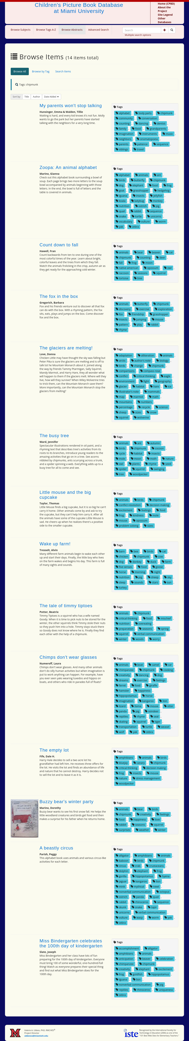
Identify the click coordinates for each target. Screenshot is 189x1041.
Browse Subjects (20, 29)
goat (120, 190)
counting (123, 123)
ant (157, 175)
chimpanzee (125, 670)
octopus (162, 891)
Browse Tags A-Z (46, 29)
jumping (139, 319)
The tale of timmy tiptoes (65, 605)
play (138, 324)
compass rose (150, 371)
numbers (145, 402)
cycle (120, 453)
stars (153, 582)
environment (125, 381)
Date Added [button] (50, 96)
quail (120, 211)
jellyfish (156, 195)
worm (160, 221)
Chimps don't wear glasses (68, 657)
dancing (141, 123)
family (121, 128)
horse (121, 572)
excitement (124, 510)
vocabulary (124, 221)
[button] (164, 30)
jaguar (121, 881)
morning (138, 572)
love (156, 819)
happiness (142, 690)
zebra (134, 226)
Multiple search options (138, 35)
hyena (164, 876)
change (137, 365)
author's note (141, 360)
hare (154, 386)
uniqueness (164, 990)
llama (136, 706)
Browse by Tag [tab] (40, 71)
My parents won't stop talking (70, 105)
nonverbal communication (133, 891)
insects (139, 195)
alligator (122, 855)
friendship (136, 314)
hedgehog (161, 190)
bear (138, 252)
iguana (121, 195)
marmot (136, 397)
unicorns (154, 216)
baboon (122, 860)
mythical (137, 886)
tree (138, 278)
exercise (142, 309)
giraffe (151, 685)
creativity (123, 675)
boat (138, 664)
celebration (164, 958)
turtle (137, 216)
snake (121, 216)
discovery (123, 309)
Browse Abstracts (72, 29)
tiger (156, 721)
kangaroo (146, 701)
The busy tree (54, 435)
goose (157, 567)
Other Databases (164, 20)
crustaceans (155, 866)
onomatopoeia (147, 139)
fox (119, 314)
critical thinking (144, 376)
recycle (144, 407)
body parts (143, 113)
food (136, 128)
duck (151, 561)
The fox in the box (58, 296)
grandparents (156, 128)
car (168, 664)
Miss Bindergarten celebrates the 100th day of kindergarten (70, 943)
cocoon (158, 448)
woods (138, 639)
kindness (136, 515)
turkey (121, 587)
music (168, 134)
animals (141, 175)
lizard (121, 706)
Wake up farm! (55, 543)
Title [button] (27, 96)
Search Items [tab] (63, 71)
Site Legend (165, 14)
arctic (121, 360)
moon (147, 262)
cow (159, 556)
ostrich (141, 206)
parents (122, 144)
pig (155, 206)
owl (167, 268)
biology (162, 360)
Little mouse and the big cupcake (65, 495)
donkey (135, 561)
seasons (140, 273)
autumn (153, 443)
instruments (148, 134)
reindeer (151, 711)
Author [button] (36, 96)
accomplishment (127, 948)
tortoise (122, 278)
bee (134, 551)
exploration (163, 309)
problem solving (127, 525)
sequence (160, 144)
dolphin (122, 871)
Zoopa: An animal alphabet (68, 167)
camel (154, 664)
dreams (122, 680)
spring (163, 628)
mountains (124, 402)
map (120, 397)
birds (120, 180)
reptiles (122, 716)
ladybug (137, 201)
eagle (165, 376)
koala (121, 201)
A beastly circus (56, 847)
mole (120, 458)
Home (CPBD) (166, 3)
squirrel (159, 273)
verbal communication (149, 634)
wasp (138, 917)
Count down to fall (58, 244)
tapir (152, 907)
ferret (121, 685)
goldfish (136, 974)
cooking (166, 670)
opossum (151, 268)
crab (136, 866)
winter (121, 639)
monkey (156, 201)
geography (163, 381)
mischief (164, 618)
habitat (138, 386)
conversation (147, 118)
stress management (146, 778)
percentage (124, 407)
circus (121, 866)
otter (168, 706)
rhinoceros (140, 902)
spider (121, 469)
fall (119, 262)
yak (119, 226)
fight (144, 381)
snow (151, 412)
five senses (124, 567)
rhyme (121, 329)
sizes (136, 412)
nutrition (123, 206)
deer (160, 257)
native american (127, 268)
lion (163, 701)
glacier (121, 386)
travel (139, 149)
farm (166, 561)
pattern (122, 324)
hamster (122, 690)
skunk (121, 907)
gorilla (121, 876)
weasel (163, 727)
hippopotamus (126, 696)
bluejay (122, 763)
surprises (123, 830)
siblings (122, 149)
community (124, 118)
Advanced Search (98, 29)
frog (168, 185)
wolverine (141, 417)
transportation (126, 727)
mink (120, 886)
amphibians (124, 757)
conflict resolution (128, 505)
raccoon (122, 273)
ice (168, 386)
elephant (136, 185)
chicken (122, 556)
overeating (143, 623)
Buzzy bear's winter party (66, 801)
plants (134, 464)
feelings (144, 510)
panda (121, 711)
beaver (154, 252)
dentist (159, 123)
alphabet (123, 113)
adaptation (124, 355)
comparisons (125, 371)
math (154, 397)
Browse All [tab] (19, 71)
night (155, 572)
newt (154, 886)
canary (139, 763)
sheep (121, 412)
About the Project (164, 9)
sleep (120, 582)
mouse (157, 319)
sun (167, 582)
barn (120, 551)
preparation (124, 628)
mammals (151, 391)
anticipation (124, 958)
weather (142, 830)
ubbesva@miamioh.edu (36, 1035)
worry (154, 639)
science (162, 407)
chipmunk (165, 113)
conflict (122, 376)
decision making (157, 505)
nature (167, 458)
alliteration (146, 355)
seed (166, 464)
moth (152, 458)
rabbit (136, 211)
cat (169, 252)
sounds (137, 582)
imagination (124, 134)
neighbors (123, 139)
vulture (144, 221)
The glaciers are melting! (66, 347)
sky (167, 577)
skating (122, 721)
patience (141, 144)
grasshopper (139, 190)
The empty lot (54, 750)
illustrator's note (127, 391)
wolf (120, 732)
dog (119, 185)
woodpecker (139, 474)
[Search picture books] (172, 30)
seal (154, 716)
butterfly (138, 180)
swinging (157, 469)
